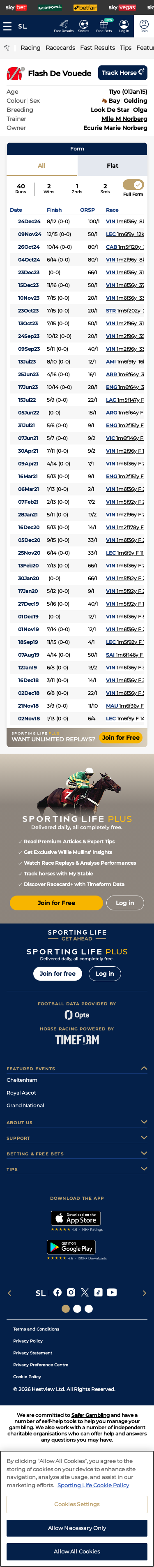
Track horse (123, 72)
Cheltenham (22, 1080)
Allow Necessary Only (77, 1531)
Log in (105, 973)
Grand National (25, 1105)
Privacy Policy (28, 1341)
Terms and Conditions (36, 1329)
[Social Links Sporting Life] (66, 1309)
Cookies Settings (76, 1507)
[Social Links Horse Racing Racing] (77, 1309)
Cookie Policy (27, 1377)
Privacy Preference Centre (40, 1365)
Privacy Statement (32, 1353)
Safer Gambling (90, 1415)
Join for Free (121, 737)
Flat (112, 165)
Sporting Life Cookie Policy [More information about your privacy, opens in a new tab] (93, 1488)
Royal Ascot (21, 1093)
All (41, 165)
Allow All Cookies (77, 1554)
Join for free (58, 973)
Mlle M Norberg (124, 119)
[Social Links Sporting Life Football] (89, 1309)
